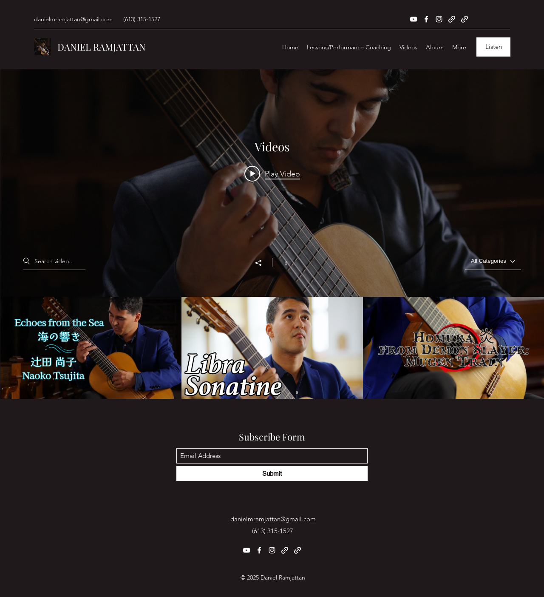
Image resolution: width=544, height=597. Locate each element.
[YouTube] (413, 19)
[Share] (262, 263)
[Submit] (272, 473)
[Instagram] (439, 19)
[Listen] (493, 47)
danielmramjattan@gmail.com (73, 19)
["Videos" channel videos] (272, 348)
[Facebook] (426, 19)
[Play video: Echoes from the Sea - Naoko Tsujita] (272, 173)
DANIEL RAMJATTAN (101, 46)
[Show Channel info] (281, 262)
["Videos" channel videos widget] (272, 234)
